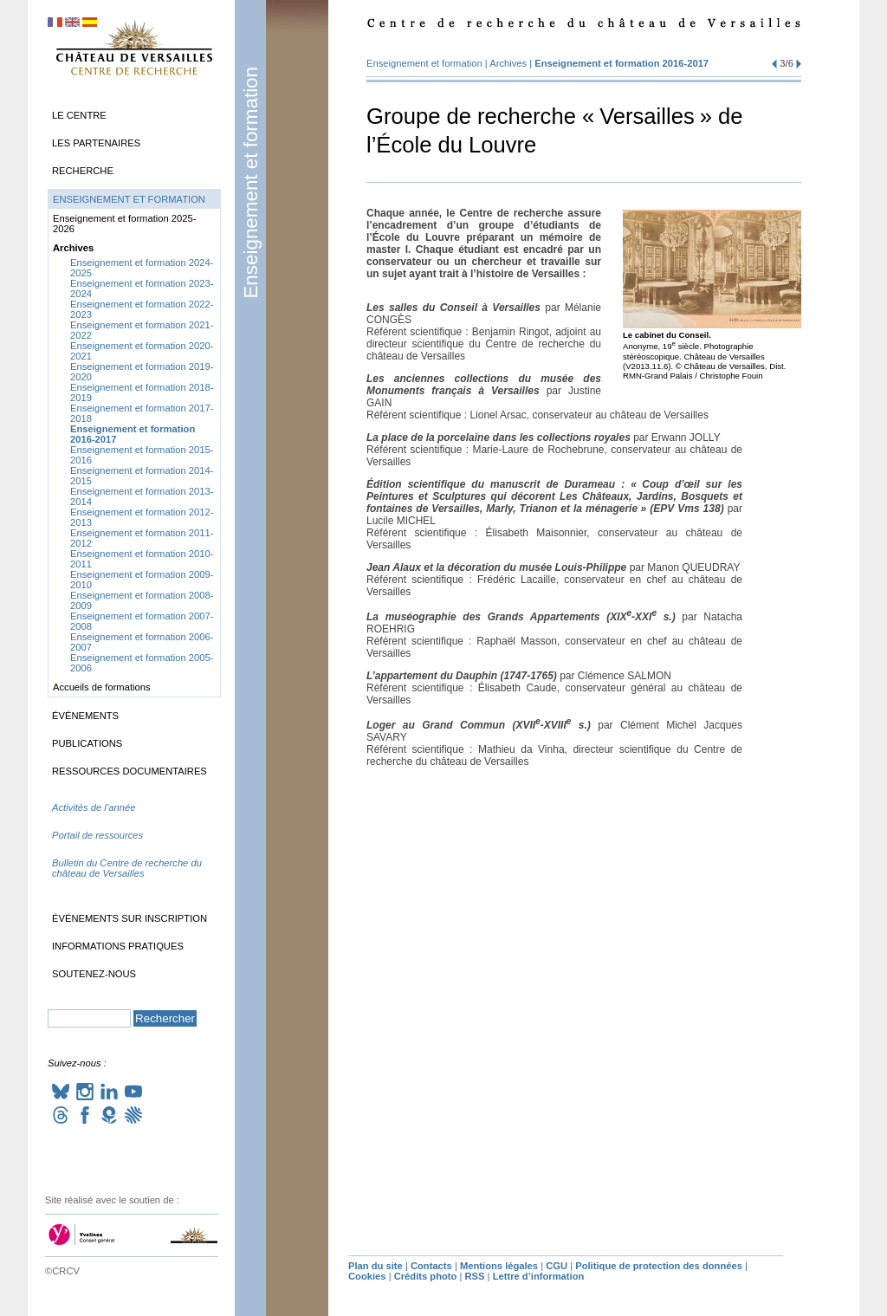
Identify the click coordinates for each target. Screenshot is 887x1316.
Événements (85, 715)
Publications (87, 743)
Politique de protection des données (658, 1266)
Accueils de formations (102, 687)
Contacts (431, 1266)
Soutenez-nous (94, 974)
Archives (508, 63)
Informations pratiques (118, 946)
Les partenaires (96, 143)
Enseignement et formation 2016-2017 (621, 63)
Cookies (367, 1276)
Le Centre (79, 115)
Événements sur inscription (129, 918)
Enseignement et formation (251, 183)
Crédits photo (425, 1276)
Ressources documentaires (129, 771)
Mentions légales (499, 1266)
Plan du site (375, 1266)
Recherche (82, 170)
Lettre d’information (539, 1276)
